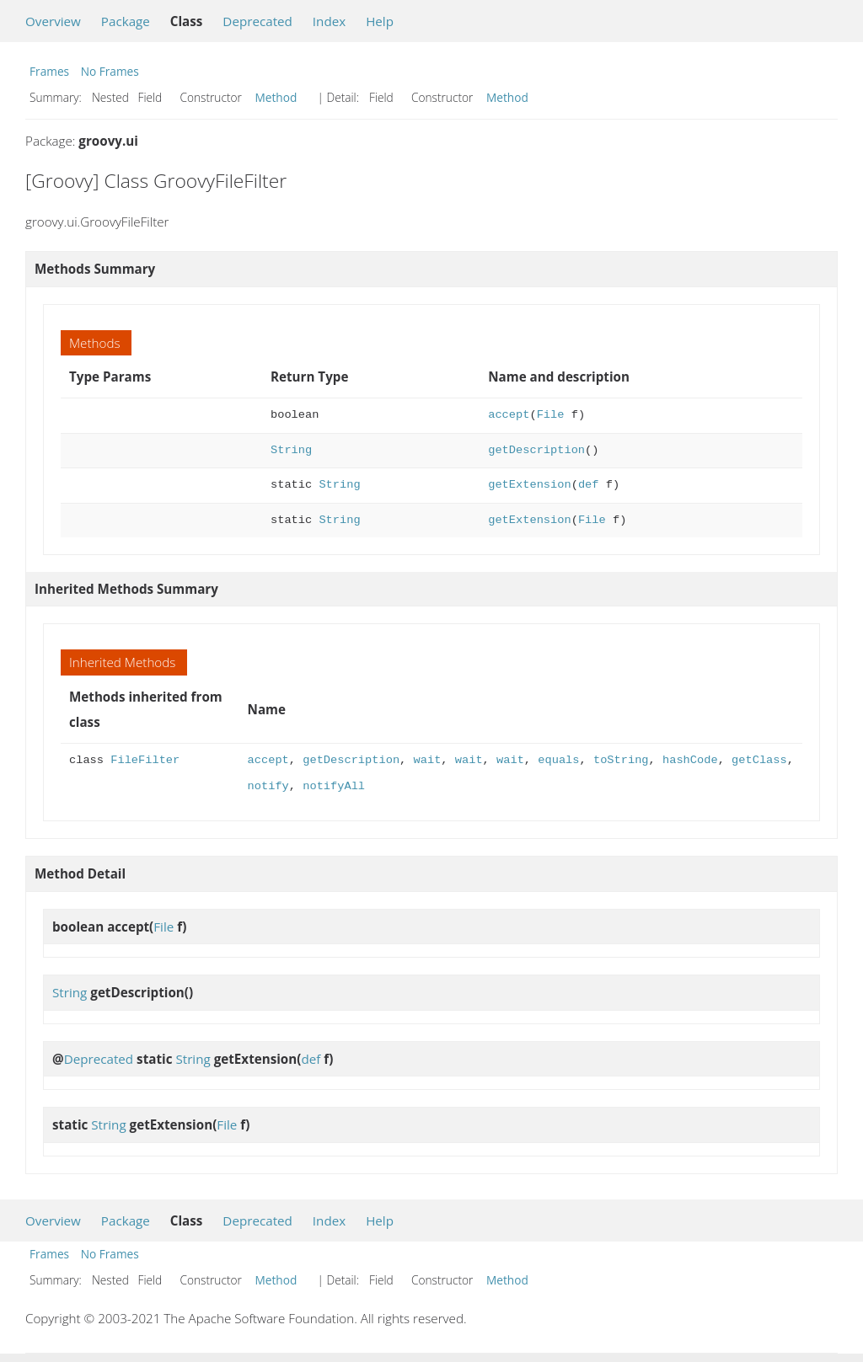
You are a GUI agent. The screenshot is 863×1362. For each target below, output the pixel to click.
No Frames (110, 71)
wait (427, 760)
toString (621, 760)
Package (125, 21)
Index (329, 21)
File (551, 415)
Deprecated (257, 21)
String (291, 450)
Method (276, 97)
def (588, 485)
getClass (759, 760)
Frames (49, 71)
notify (268, 786)
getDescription (536, 450)
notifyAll (334, 786)
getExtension (529, 485)
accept (508, 415)
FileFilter (145, 760)
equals (558, 760)
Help (380, 21)
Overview (53, 21)
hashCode (690, 760)
